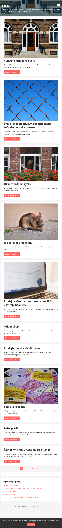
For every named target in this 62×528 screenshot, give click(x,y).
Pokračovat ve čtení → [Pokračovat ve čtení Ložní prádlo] (12, 440)
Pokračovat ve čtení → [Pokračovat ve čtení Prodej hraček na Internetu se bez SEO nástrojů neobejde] (12, 316)
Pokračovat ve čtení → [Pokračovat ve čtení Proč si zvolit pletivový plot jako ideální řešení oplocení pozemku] (12, 139)
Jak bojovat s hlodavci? (18, 242)
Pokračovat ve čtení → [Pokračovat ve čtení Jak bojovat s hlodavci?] (12, 254)
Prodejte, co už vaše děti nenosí (23, 348)
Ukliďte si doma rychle (18, 184)
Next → (38, 469)
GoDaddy (46, 506)
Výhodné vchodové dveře (19, 60)
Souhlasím (31, 525)
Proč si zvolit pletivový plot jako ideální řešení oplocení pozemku (28, 125)
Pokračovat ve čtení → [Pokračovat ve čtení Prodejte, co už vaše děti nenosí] (12, 359)
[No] (60, 523)
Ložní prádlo (11, 428)
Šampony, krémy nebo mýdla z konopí (27, 450)
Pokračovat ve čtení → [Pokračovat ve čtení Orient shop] (12, 338)
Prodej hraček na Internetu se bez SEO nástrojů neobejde (20, 497)
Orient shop (11, 326)
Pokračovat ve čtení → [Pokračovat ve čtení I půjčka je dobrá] (12, 418)
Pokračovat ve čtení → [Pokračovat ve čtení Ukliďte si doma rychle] (12, 195)
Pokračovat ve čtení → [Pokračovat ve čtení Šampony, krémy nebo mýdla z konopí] (12, 461)
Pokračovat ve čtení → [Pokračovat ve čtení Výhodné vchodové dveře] (12, 72)
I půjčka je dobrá (14, 406)
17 (33, 469)
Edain (5, 5)
